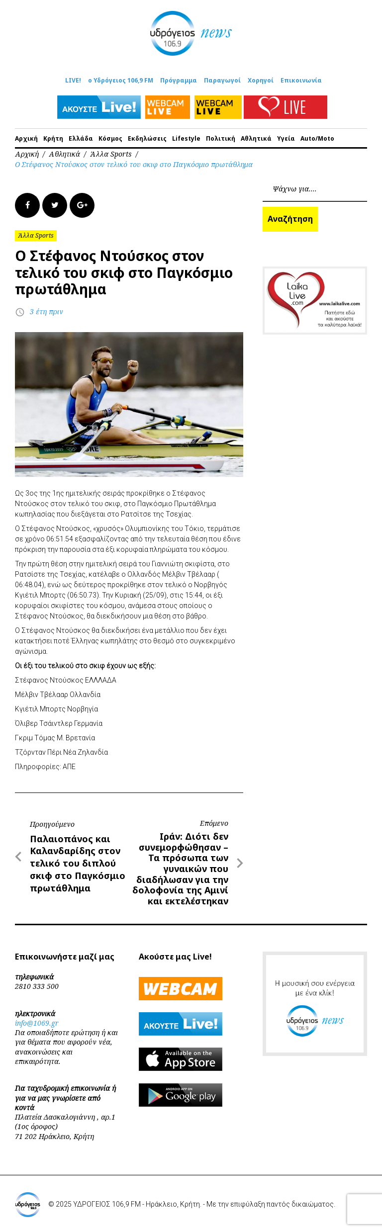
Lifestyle (186, 138)
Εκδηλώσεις (147, 138)
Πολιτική (220, 138)
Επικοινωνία (301, 80)
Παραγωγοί (222, 80)
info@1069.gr (37, 1023)
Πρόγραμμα (178, 80)
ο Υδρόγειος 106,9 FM (120, 80)
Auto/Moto (317, 138)
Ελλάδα (81, 138)
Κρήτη (53, 138)
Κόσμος (110, 138)
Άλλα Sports (111, 154)
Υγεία (286, 138)
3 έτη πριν (46, 311)
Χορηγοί (261, 80)
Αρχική (26, 138)
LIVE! (73, 80)
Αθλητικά (256, 138)
